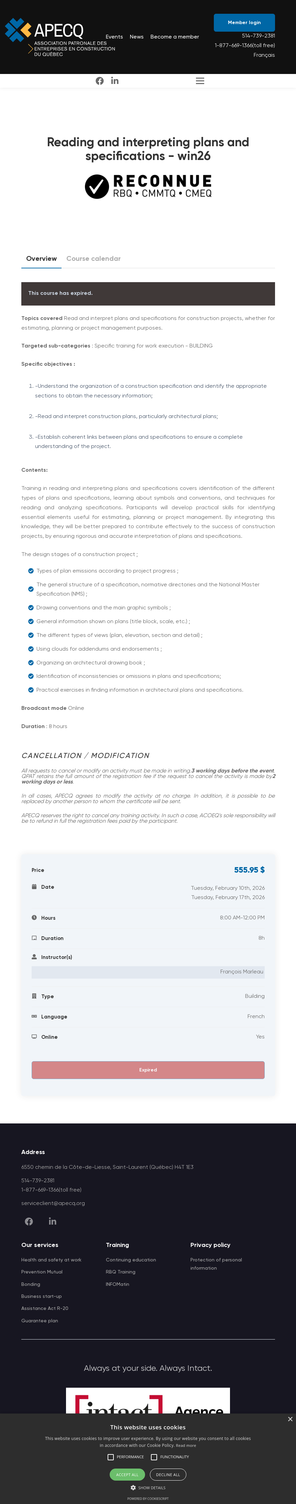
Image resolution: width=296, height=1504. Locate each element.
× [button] (290, 1419)
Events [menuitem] (114, 37)
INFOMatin (117, 1284)
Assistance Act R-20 (44, 1308)
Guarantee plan (39, 1321)
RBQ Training (120, 1272)
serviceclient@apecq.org (53, 1203)
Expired (148, 1070)
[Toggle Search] (198, 81)
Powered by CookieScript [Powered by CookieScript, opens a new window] (147, 1498)
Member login (244, 22)
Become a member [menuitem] (175, 37)
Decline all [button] (168, 1474)
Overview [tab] (41, 261)
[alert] (148, 1459)
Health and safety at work (51, 1260)
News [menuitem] (137, 37)
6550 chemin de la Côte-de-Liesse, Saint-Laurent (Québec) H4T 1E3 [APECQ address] (107, 1167)
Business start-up (41, 1296)
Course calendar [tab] (93, 259)
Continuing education (131, 1260)
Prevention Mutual (42, 1272)
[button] (111, 1457)
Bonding (30, 1284)
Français (264, 55)
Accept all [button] (127, 1474)
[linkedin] (114, 81)
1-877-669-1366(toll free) (245, 46)
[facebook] (99, 81)
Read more (186, 1445)
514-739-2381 (258, 36)
